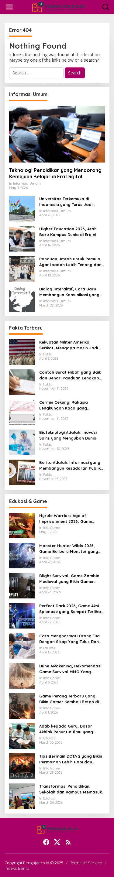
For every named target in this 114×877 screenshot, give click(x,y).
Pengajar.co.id (36, 862)
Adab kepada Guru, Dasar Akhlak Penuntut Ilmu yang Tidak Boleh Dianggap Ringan (69, 729)
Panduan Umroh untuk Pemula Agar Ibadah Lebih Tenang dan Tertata (70, 261)
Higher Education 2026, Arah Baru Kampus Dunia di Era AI (68, 231)
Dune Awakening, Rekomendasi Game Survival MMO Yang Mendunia (70, 668)
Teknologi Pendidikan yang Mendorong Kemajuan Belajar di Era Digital (55, 173)
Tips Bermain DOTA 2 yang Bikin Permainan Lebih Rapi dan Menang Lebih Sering (70, 759)
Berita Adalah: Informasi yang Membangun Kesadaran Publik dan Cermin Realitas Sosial (70, 465)
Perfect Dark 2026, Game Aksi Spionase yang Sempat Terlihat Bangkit (71, 608)
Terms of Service (86, 862)
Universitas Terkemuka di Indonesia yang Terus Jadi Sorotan (65, 201)
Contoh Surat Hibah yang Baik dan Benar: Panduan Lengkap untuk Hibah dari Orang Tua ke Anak (70, 375)
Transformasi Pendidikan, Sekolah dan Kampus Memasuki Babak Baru (71, 789)
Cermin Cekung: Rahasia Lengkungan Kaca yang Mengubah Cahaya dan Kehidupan (63, 405)
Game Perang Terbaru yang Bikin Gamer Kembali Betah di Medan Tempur (69, 699)
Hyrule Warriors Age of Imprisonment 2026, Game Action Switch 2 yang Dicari (66, 518)
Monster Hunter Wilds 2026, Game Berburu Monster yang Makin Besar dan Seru (68, 548)
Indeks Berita (17, 868)
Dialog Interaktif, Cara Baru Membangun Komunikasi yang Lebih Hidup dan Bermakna (69, 291)
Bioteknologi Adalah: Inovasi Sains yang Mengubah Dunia (68, 435)
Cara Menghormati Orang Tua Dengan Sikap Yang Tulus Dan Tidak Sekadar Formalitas (69, 638)
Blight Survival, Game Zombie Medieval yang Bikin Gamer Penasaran (69, 578)
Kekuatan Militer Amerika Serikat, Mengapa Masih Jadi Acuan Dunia (68, 345)
